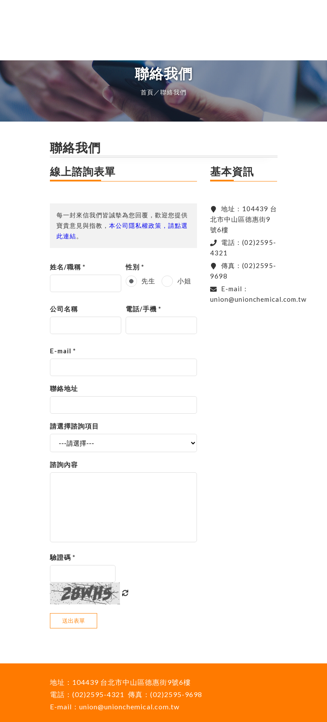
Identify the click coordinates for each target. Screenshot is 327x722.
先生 (148, 281)
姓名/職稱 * (68, 267)
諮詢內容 (64, 464)
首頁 (147, 92)
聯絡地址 (64, 388)
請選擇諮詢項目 (74, 426)
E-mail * (63, 351)
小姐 (184, 281)
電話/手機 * (144, 309)
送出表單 (73, 620)
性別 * (135, 267)
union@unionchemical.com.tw (258, 299)
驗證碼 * (63, 557)
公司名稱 (64, 309)
